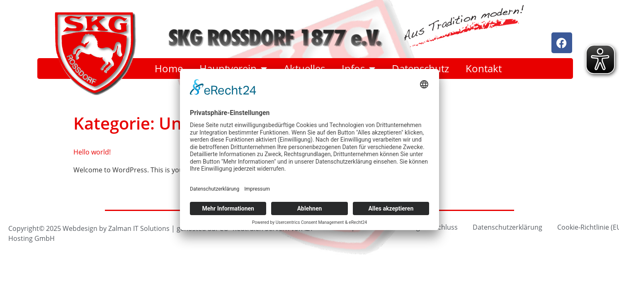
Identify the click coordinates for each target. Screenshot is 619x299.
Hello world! (92, 151)
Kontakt (484, 68)
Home (169, 68)
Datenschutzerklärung (507, 227)
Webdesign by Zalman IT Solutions (116, 228)
